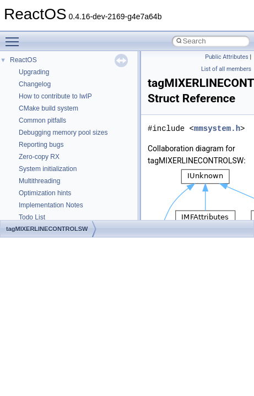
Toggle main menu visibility (15, 36)
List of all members (226, 69)
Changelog (35, 84)
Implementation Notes (51, 205)
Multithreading (39, 181)
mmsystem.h (217, 128)
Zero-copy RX (39, 157)
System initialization (48, 169)
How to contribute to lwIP (55, 96)
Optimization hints (45, 193)
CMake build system (48, 108)
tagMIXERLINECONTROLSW (47, 229)
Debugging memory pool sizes (63, 132)
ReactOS (23, 60)
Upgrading (34, 72)
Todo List (32, 217)
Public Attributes (226, 57)
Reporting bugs (41, 144)
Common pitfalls (42, 120)
